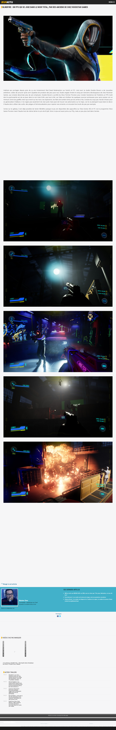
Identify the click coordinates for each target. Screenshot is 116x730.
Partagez (58, 616)
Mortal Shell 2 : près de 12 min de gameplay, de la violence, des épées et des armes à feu (15, 699)
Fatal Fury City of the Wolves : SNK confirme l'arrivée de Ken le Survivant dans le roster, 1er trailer (15, 706)
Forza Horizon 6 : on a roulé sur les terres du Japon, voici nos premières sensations (85, 599)
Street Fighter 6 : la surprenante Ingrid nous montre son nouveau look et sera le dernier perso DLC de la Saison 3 (15, 687)
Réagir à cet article (9, 586)
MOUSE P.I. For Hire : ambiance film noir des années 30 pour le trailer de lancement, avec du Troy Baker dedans (15, 680)
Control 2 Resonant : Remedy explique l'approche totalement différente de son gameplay (15, 693)
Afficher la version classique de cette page (58, 717)
